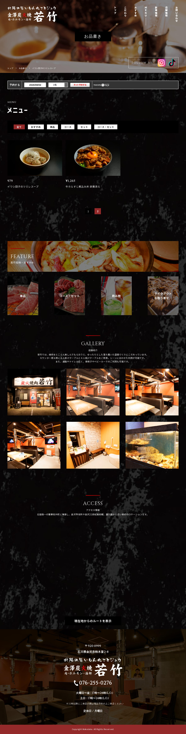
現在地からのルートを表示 (92, 621)
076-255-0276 (93, 683)
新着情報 (156, 11)
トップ (115, 10)
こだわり (125, 11)
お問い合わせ (176, 14)
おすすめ (135, 11)
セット (84, 127)
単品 (52, 127)
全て (19, 127)
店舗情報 (166, 11)
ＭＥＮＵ (146, 11)
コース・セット (105, 127)
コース (67, 127)
